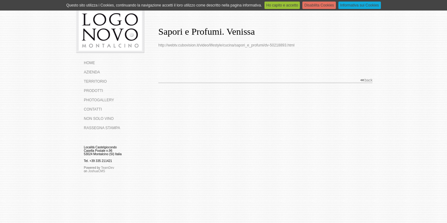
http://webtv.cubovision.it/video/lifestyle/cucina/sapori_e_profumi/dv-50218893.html (226, 45)
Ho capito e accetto (282, 5)
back (366, 80)
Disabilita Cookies (319, 5)
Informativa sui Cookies (359, 5)
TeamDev (107, 167)
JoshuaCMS (96, 171)
